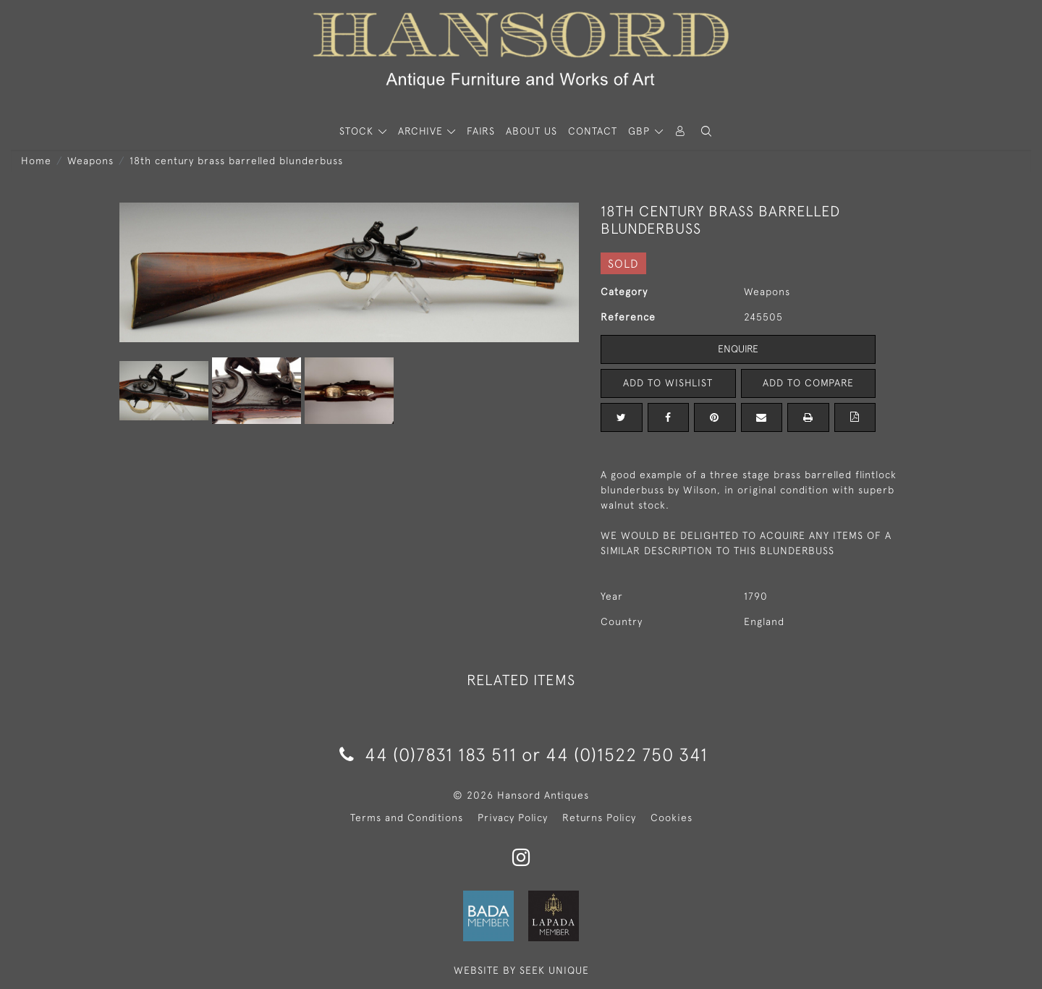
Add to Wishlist (668, 383)
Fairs (481, 131)
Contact (592, 131)
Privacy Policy (513, 817)
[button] (706, 131)
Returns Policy (599, 817)
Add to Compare (808, 383)
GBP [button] (640, 131)
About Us (531, 131)
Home (36, 160)
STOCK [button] (358, 131)
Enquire (738, 349)
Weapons (90, 160)
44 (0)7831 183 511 (428, 754)
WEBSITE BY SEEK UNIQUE (521, 970)
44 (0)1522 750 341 (627, 754)
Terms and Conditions (406, 817)
